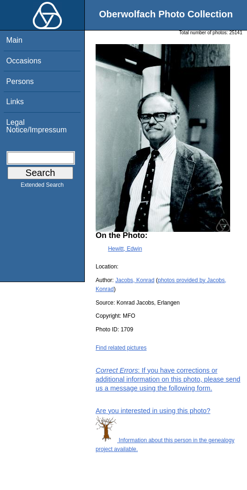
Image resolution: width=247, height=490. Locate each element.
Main (14, 40)
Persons (20, 81)
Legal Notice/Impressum (36, 126)
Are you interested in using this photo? (153, 410)
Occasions (23, 61)
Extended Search (42, 187)
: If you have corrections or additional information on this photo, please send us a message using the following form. (168, 379)
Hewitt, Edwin (125, 248)
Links (14, 102)
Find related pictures (121, 348)
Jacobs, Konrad (134, 280)
